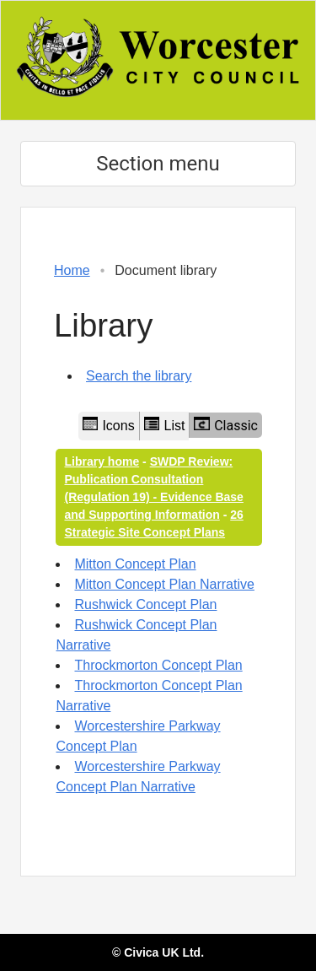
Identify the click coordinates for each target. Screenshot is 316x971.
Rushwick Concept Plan (145, 604)
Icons (109, 425)
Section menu (157, 163)
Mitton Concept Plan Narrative (164, 584)
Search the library (138, 376)
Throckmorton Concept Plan (158, 665)
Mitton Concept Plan (134, 564)
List (164, 425)
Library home (101, 461)
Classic (226, 425)
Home (72, 270)
